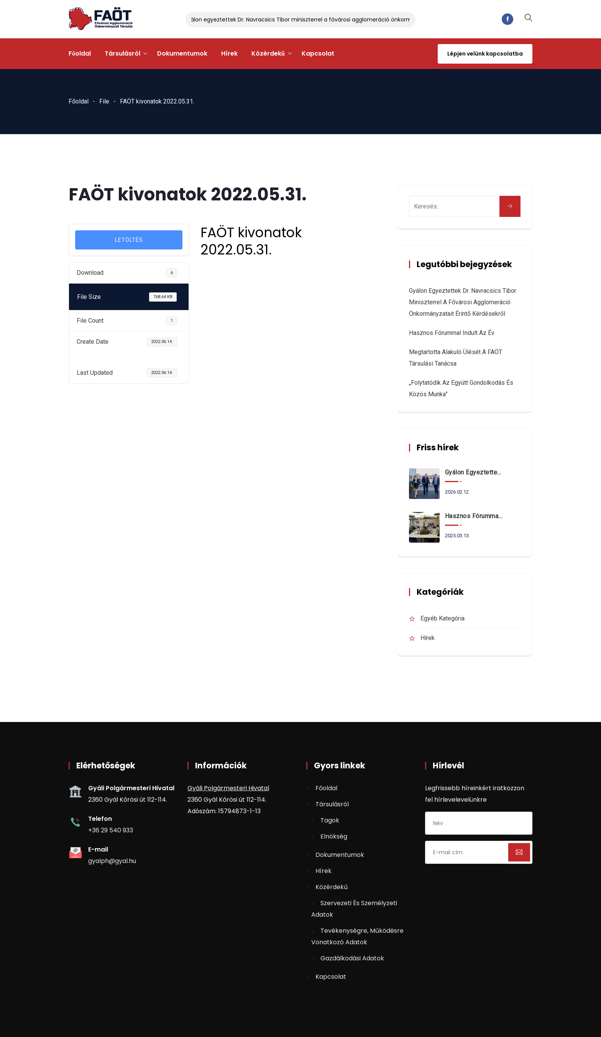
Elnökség (333, 836)
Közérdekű (268, 53)
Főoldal (80, 53)
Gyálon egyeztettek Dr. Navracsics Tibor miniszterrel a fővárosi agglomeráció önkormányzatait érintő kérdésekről (338, 19)
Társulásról (122, 53)
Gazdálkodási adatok (352, 958)
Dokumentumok (182, 53)
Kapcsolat (318, 53)
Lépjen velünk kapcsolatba (485, 53)
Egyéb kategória (442, 618)
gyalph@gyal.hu (112, 861)
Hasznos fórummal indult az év (451, 332)
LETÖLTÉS (129, 240)
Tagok (329, 820)
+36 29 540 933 (110, 830)
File (104, 101)
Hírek (229, 53)
